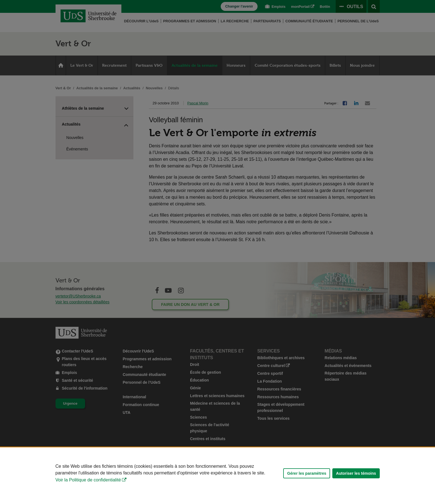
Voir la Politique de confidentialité (88, 480)
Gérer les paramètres (306, 473)
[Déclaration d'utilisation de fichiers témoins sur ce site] (217, 473)
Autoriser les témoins (356, 473)
